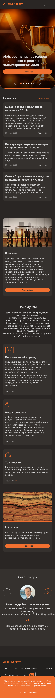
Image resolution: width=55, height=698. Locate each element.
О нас (5, 668)
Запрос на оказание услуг (26, 668)
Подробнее (42, 133)
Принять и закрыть (27, 692)
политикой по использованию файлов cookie (27, 686)
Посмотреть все (42, 99)
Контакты (48, 668)
